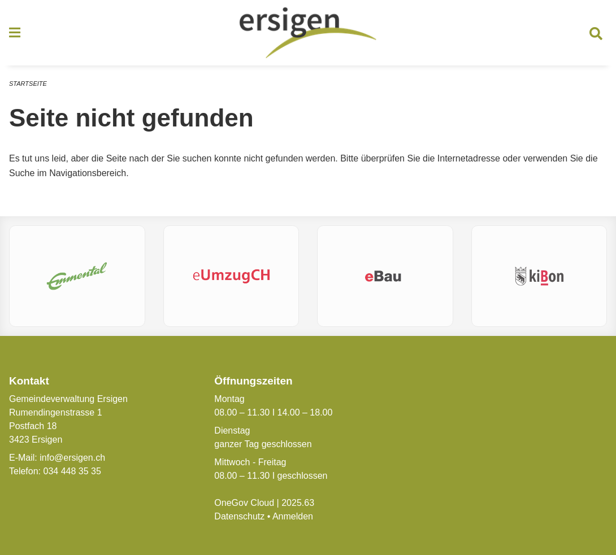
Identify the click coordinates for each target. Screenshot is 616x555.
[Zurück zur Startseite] (308, 33)
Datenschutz (239, 516)
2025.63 (297, 503)
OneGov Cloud (244, 503)
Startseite (28, 83)
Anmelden (292, 516)
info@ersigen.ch (72, 457)
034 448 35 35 (72, 471)
